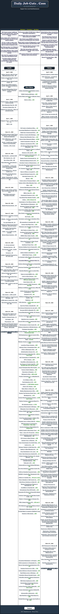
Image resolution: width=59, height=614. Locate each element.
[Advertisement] (30, 20)
